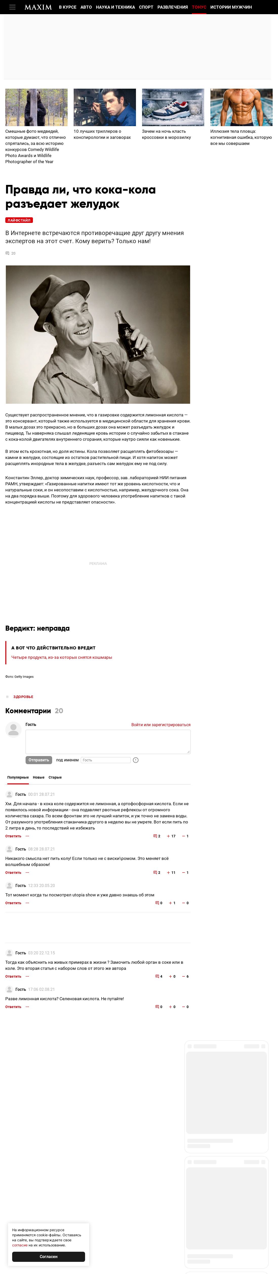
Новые (39, 777)
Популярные (18, 777)
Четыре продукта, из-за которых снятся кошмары (61, 657)
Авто (86, 7)
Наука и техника (115, 7)
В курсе (67, 7)
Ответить (13, 836)
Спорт (146, 7)
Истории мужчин (231, 7)
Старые (55, 777)
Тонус (199, 7)
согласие (20, 1245)
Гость (20, 794)
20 (10, 253)
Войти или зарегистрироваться (161, 724)
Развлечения (172, 7)
